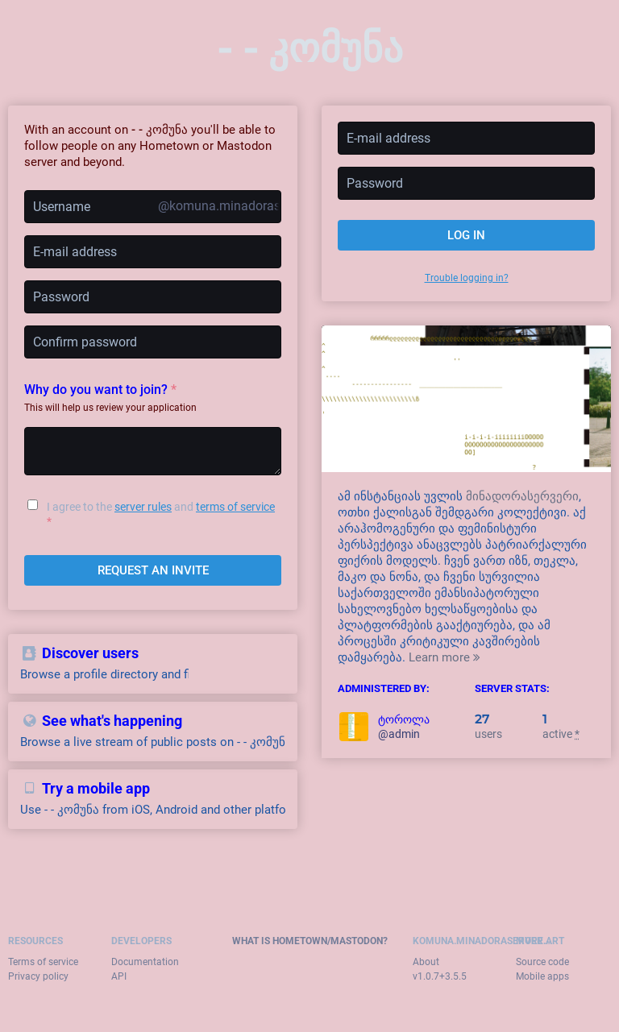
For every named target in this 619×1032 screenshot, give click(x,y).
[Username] (152, 206)
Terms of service (43, 962)
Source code (542, 962)
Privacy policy (38, 976)
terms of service (235, 506)
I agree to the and (161, 514)
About (426, 962)
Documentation (145, 962)
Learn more (444, 657)
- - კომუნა (310, 47)
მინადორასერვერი (522, 496)
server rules (143, 506)
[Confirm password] (152, 342)
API (119, 976)
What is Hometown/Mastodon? (310, 941)
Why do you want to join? (100, 389)
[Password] (152, 296)
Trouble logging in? (467, 278)
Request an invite (153, 570)
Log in (466, 235)
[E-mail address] (152, 251)
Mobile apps (542, 976)
